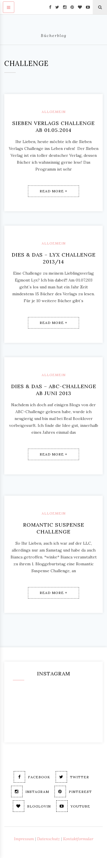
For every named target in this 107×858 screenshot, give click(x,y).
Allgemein (54, 112)
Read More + (53, 191)
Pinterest (73, 791)
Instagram (30, 791)
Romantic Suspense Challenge (53, 528)
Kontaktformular (78, 838)
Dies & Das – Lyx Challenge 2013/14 (54, 258)
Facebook (32, 777)
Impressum (24, 838)
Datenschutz (48, 838)
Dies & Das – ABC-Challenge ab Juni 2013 (53, 389)
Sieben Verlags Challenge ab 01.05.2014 (53, 126)
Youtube (73, 806)
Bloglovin (32, 806)
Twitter (72, 777)
